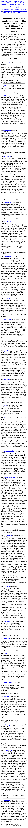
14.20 (2, 417)
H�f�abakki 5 (20, 12)
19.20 (2, 621)
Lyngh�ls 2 (18, 6)
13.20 (2, 405)
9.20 (2, 298)
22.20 (2, 682)
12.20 (2, 379)
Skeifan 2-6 (3, 7)
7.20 (2, 221)
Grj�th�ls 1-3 (12, 4)
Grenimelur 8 (4, 1)
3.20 (2, 96)
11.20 (2, 351)
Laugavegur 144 (8, 621)
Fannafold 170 (4, 6)
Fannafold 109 (20, 4)
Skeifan (23, 6)
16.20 (2, 477)
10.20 (2, 319)
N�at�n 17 (4, 14)
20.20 (2, 638)
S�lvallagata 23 (5, 2)
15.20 (2, 451)
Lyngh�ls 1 (11, 6)
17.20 (2, 535)
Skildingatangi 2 (18, 1)
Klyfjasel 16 (11, 1)
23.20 (2, 696)
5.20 (2, 156)
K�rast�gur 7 (4, 4)
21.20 (2, 653)
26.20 (2, 800)
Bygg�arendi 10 (13, 11)
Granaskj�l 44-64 (21, 2)
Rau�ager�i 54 (22, 11)
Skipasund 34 (4, 12)
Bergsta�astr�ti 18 (12, 7)
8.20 (2, 256)
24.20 (2, 725)
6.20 (2, 202)
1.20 (2, 62)
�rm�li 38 (6, 11)
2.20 (2, 85)
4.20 (2, 130)
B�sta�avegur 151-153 (10, 477)
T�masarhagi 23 (9, 9)
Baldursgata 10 (12, 2)
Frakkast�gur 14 (12, 12)
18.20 (2, 586)
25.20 (2, 750)
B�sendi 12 (17, 9)
